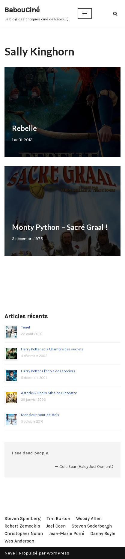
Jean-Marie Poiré (66, 533)
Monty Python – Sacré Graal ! (60, 227)
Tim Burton (58, 518)
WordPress (58, 553)
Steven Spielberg (22, 518)
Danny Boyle (102, 533)
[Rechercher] (115, 13)
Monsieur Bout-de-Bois (40, 414)
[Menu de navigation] (85, 13)
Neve (9, 553)
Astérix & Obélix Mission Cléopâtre (49, 393)
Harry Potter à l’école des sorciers (48, 371)
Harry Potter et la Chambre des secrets (52, 349)
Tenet (25, 327)
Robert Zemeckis (22, 526)
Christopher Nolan (23, 533)
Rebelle (24, 128)
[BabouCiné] (36, 13)
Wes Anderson (19, 541)
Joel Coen (56, 526)
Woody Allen (89, 518)
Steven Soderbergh (92, 526)
